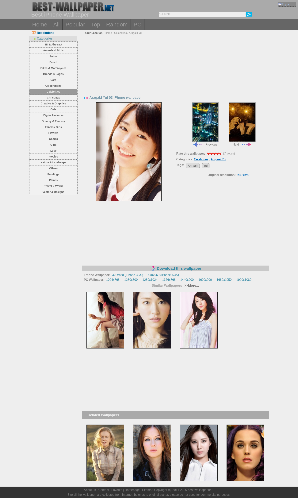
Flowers (53, 132)
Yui (205, 165)
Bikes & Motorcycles (53, 68)
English (284, 4)
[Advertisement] (175, 64)
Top (95, 24)
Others (53, 168)
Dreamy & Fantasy (53, 121)
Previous (205, 124)
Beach (53, 62)
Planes (53, 180)
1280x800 (131, 279)
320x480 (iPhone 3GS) (127, 275)
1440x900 (187, 279)
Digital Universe (53, 115)
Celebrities (53, 91)
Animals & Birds (53, 50)
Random (117, 24)
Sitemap (147, 490)
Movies (53, 156)
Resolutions (43, 32)
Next (242, 124)
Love (53, 150)
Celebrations (53, 85)
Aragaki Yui (135, 32)
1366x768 (169, 279)
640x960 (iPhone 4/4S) (163, 275)
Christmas (53, 97)
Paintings (53, 174)
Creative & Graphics (53, 103)
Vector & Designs (53, 191)
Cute (53, 109)
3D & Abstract (53, 44)
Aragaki (193, 165)
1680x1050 (224, 279)
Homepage (132, 490)
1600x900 (205, 279)
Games (53, 138)
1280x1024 (149, 279)
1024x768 (113, 279)
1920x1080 (243, 279)
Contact (103, 490)
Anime (53, 56)
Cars (53, 79)
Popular (75, 24)
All (56, 24)
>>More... (191, 285)
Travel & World (53, 186)
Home (39, 24)
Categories (42, 38)
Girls (53, 144)
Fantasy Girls (53, 127)
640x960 (243, 175)
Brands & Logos (53, 74)
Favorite (116, 490)
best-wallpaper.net (200, 490)
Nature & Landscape (53, 162)
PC (138, 24)
